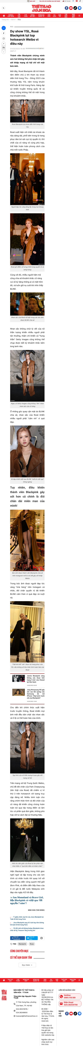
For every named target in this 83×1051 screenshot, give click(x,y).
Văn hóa (49, 15)
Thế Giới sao (66, 15)
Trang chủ (5, 19)
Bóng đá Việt (32, 15)
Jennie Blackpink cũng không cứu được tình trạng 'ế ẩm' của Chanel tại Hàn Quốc (36, 679)
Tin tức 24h (19, 15)
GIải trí (59, 15)
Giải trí (13, 19)
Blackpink (22, 944)
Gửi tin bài (66, 1)
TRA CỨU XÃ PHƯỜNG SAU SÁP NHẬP (49, 1)
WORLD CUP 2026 (11, 15)
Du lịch (54, 15)
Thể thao (26, 15)
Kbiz (19, 19)
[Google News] (35, 50)
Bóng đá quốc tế (41, 15)
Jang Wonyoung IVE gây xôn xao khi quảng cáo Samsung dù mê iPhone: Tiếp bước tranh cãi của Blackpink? (36, 694)
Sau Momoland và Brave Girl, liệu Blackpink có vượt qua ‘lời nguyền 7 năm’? (26, 900)
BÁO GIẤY (32, 1)
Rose (32, 944)
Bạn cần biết (73, 15)
